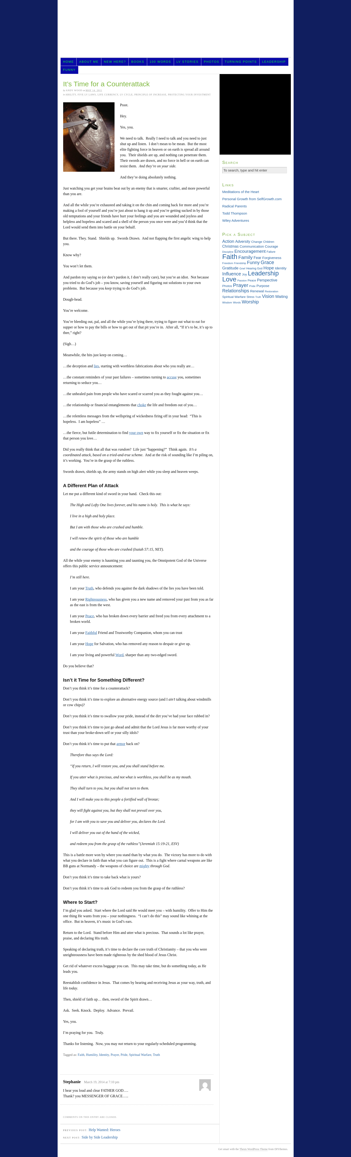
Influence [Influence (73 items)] (231, 273)
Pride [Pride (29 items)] (252, 285)
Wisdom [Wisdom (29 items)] (227, 302)
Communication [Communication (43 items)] (252, 246)
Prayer (115, 1055)
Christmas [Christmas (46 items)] (230, 246)
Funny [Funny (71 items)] (253, 262)
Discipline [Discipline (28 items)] (227, 251)
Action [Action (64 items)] (228, 241)
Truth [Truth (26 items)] (258, 297)
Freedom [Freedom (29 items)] (227, 263)
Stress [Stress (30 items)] (251, 297)
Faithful (91, 633)
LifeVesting (175, 30)
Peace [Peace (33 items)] (252, 280)
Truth (89, 588)
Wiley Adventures (235, 220)
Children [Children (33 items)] (268, 241)
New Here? (115, 61)
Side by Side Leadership (100, 1137)
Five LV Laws (87, 94)
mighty (144, 866)
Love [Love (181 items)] (229, 279)
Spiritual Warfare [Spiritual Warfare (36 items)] (234, 297)
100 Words (160, 61)
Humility (92, 1055)
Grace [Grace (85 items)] (267, 262)
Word (119, 655)
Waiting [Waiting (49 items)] (281, 296)
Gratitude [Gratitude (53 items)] (230, 268)
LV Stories (188, 61)
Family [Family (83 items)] (245, 257)
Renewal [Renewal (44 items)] (257, 291)
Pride (124, 1055)
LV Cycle (126, 94)
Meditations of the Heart (240, 192)
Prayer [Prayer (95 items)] (240, 285)
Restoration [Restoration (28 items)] (271, 291)
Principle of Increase (150, 94)
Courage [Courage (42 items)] (271, 246)
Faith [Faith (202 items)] (229, 256)
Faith (81, 1055)
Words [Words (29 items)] (237, 302)
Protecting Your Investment (189, 94)
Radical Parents (234, 206)
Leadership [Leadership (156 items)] (263, 273)
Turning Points (241, 61)
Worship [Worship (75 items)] (250, 301)
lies (96, 366)
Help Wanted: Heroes (104, 1130)
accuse (172, 377)
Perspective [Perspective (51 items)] (267, 280)
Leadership (274, 61)
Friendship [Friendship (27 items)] (240, 263)
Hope (89, 644)
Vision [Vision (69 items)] (268, 296)
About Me (89, 61)
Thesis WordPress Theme (253, 1149)
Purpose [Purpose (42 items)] (263, 286)
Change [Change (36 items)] (256, 241)
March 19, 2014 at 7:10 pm (101, 1082)
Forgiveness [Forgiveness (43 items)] (271, 258)
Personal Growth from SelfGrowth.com (252, 199)
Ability (70, 94)
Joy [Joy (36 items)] (244, 274)
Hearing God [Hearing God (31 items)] (254, 268)
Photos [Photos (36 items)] (227, 286)
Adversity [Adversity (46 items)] (242, 241)
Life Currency (107, 94)
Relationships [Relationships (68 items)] (235, 290)
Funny (69, 70)
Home (68, 61)
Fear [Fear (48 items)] (257, 258)
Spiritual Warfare (140, 1055)
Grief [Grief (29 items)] (242, 268)
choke (141, 405)
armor (120, 744)
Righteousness (96, 599)
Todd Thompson (234, 213)
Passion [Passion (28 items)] (242, 280)
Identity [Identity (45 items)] (280, 268)
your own (136, 433)
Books (137, 61)
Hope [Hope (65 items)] (269, 267)
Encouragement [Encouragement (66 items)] (250, 251)
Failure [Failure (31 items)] (271, 251)
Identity (104, 1055)
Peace (89, 616)
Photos (211, 61)
